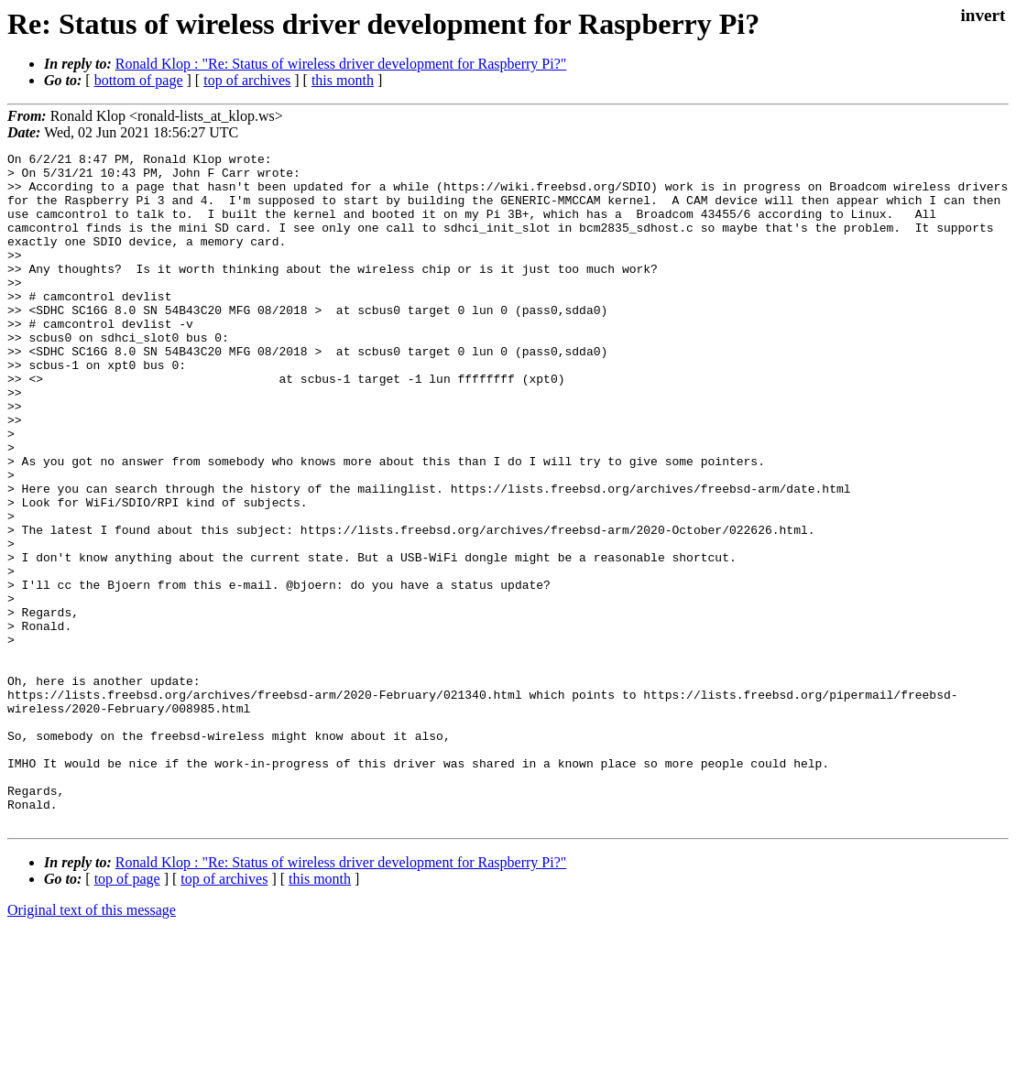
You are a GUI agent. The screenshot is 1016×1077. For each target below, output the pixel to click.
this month (342, 80)
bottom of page (138, 80)
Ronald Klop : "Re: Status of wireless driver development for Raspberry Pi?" (341, 63)
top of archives (246, 80)
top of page (127, 1013)
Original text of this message (91, 1044)
